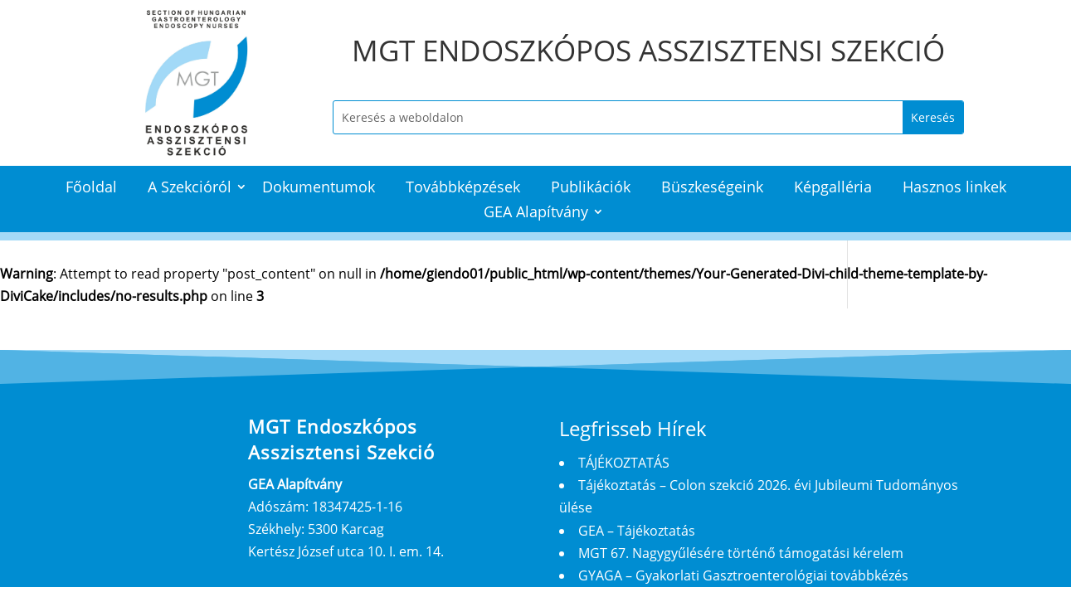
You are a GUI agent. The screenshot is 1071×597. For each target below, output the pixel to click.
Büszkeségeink (712, 189)
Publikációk (590, 189)
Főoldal (91, 189)
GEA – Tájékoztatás (636, 531)
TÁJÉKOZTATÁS (623, 463)
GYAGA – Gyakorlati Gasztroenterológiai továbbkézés (743, 575)
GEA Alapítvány (536, 213)
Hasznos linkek (954, 189)
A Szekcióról (189, 189)
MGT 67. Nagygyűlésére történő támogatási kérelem (740, 553)
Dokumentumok (318, 189)
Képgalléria (833, 189)
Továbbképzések (463, 189)
